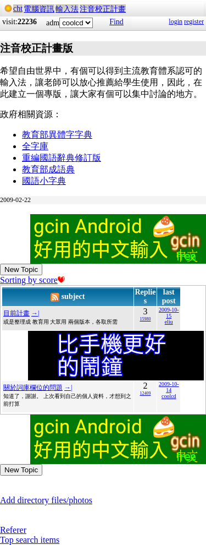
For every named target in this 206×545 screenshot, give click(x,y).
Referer (13, 530)
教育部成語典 (48, 169)
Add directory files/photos (46, 500)
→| (35, 313)
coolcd (169, 396)
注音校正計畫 (103, 9)
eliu (169, 322)
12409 (145, 393)
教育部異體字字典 (57, 134)
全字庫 (35, 146)
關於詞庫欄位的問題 (33, 387)
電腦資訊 (39, 9)
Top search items (29, 539)
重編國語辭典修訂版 (61, 157)
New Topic (21, 269)
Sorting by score (32, 280)
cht (18, 8)
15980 (145, 319)
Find (116, 22)
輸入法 (67, 9)
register (194, 21)
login (175, 21)
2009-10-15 (169, 313)
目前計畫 (16, 313)
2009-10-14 (169, 387)
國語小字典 (44, 181)
